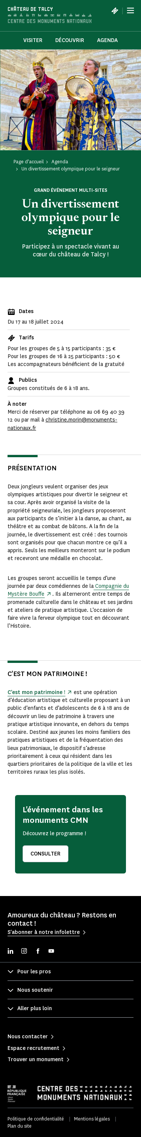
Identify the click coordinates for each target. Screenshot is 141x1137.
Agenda (107, 40)
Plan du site (20, 1126)
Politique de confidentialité (36, 1119)
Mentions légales (92, 1119)
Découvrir (69, 40)
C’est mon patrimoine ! (36, 692)
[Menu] (130, 10)
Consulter (45, 853)
